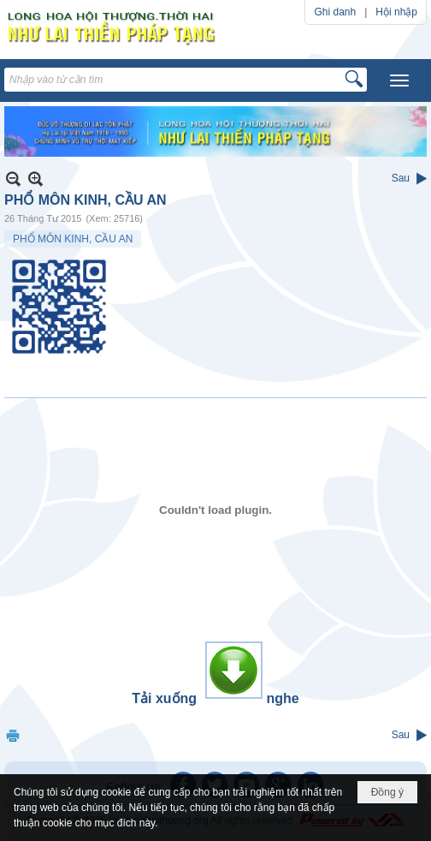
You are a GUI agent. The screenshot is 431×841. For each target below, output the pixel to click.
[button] (399, 80)
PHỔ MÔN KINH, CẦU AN (73, 239)
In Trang (12, 735)
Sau (401, 178)
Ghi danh (335, 12)
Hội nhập (396, 12)
